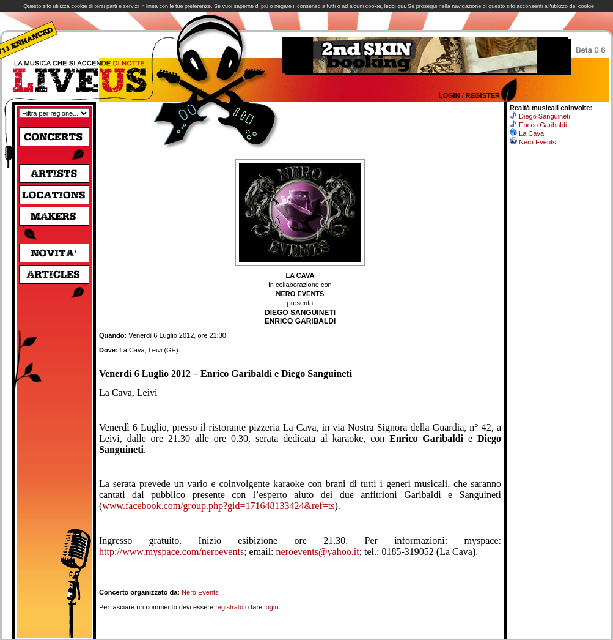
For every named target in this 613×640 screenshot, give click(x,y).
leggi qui (394, 6)
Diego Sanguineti (544, 116)
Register (483, 95)
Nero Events (200, 592)
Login (449, 95)
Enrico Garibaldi (543, 124)
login (271, 607)
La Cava (531, 133)
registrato (229, 607)
